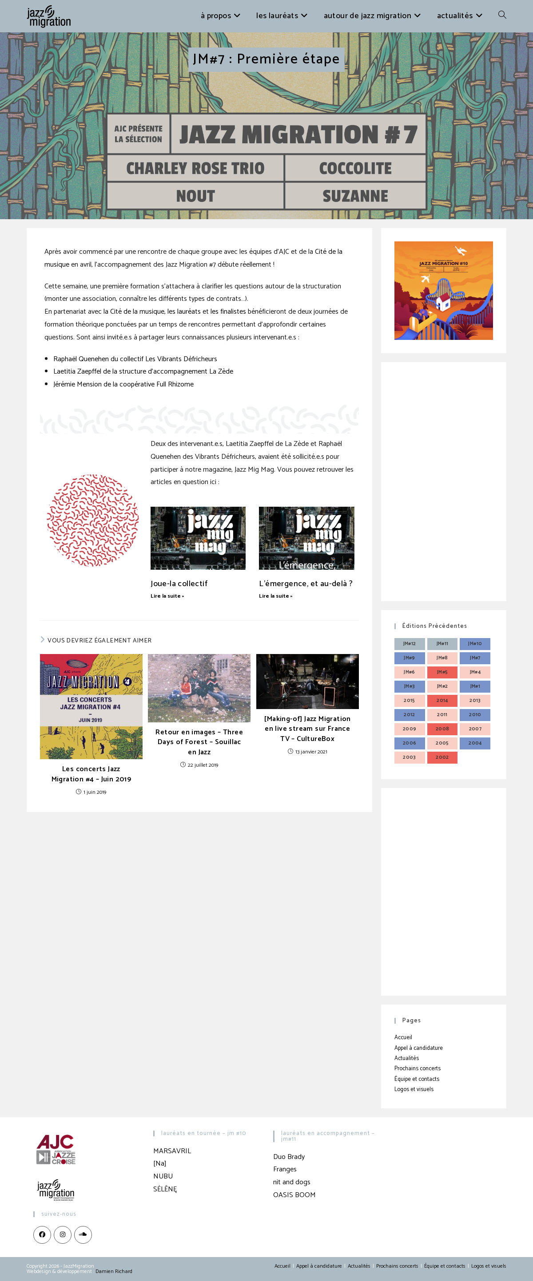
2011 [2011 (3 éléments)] (442, 715)
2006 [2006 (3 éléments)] (410, 743)
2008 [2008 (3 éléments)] (442, 729)
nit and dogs (291, 1182)
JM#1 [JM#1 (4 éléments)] (475, 686)
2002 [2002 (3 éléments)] (442, 757)
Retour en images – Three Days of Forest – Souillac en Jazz (199, 742)
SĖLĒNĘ (165, 1189)
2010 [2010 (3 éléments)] (475, 715)
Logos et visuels (414, 1089)
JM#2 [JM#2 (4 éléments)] (442, 686)
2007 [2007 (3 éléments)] (475, 729)
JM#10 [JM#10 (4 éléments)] (475, 644)
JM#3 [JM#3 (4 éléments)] (409, 686)
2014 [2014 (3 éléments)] (442, 701)
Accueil (403, 1037)
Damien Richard (113, 1271)
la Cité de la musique (133, 312)
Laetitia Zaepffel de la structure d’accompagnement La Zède (143, 372)
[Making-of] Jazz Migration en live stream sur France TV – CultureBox (307, 729)
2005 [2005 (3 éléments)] (442, 743)
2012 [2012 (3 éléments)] (409, 715)
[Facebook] (42, 1235)
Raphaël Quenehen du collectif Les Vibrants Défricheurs (135, 359)
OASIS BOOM (294, 1195)
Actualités (406, 1058)
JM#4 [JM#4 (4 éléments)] (475, 672)
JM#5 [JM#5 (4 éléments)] (442, 672)
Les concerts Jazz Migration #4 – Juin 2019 (91, 774)
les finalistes (228, 312)
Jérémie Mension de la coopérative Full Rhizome (123, 384)
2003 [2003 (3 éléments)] (409, 757)
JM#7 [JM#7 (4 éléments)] (475, 658)
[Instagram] (63, 1235)
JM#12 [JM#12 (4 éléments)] (409, 644)
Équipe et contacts (416, 1079)
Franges (285, 1169)
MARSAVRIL (172, 1151)
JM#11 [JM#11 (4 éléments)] (443, 644)
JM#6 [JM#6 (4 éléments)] (409, 672)
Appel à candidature (418, 1048)
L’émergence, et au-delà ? (306, 584)
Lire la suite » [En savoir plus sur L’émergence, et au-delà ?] (276, 596)
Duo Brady (289, 1157)
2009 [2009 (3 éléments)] (410, 729)
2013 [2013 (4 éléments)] (475, 701)
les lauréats (184, 312)
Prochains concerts (417, 1068)
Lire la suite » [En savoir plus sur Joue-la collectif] (167, 596)
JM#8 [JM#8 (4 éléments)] (442, 658)
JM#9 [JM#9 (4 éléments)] (409, 658)
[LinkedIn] (83, 1235)
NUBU (163, 1176)
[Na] (160, 1164)
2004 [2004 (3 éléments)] (475, 743)
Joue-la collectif (179, 584)
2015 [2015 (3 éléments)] (409, 701)
